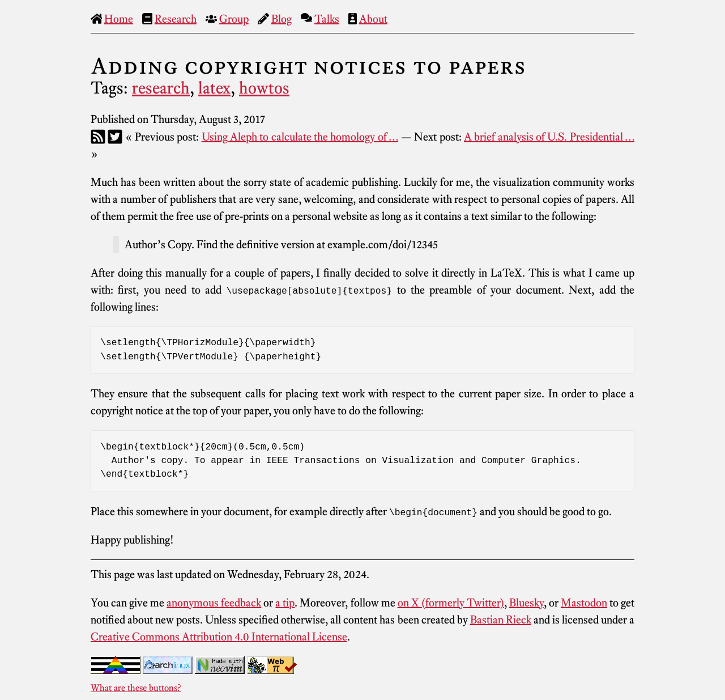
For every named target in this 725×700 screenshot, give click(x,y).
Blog (281, 19)
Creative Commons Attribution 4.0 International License (219, 636)
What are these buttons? (136, 687)
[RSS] (98, 136)
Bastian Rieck (500, 619)
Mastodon (584, 602)
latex (214, 88)
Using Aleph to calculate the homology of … (300, 136)
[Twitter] (115, 136)
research (161, 88)
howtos (264, 88)
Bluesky (526, 602)
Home (118, 19)
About (373, 19)
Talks (326, 19)
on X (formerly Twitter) (451, 602)
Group (234, 19)
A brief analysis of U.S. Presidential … (549, 136)
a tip (285, 602)
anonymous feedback (214, 602)
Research (176, 19)
